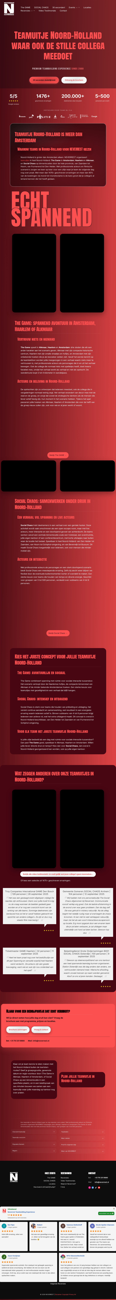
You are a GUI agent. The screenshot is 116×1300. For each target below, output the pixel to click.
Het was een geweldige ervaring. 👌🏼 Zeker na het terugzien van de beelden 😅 (43, 1239)
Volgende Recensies (58, 1287)
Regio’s (15, 1153)
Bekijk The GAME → (58, 455)
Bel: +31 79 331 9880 (15, 1043)
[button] (76, 7)
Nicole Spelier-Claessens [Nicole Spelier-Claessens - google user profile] (105, 1228)
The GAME (51, 1181)
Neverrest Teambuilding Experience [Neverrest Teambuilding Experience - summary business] (21, 1215)
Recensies (65, 1181)
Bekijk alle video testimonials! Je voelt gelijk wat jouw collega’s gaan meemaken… (58, 875)
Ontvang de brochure (75, 80)
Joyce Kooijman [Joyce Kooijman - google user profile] (14, 1258)
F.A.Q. (63, 1190)
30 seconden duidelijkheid (43, 80)
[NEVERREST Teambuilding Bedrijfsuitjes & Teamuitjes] (9, 8)
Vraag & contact (43, 1031)
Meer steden (65, 1140)
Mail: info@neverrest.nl (38, 1043)
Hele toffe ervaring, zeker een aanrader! (12, 1238)
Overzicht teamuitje (19, 1134)
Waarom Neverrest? (68, 1187)
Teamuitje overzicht (19, 1140)
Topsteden (64, 1134)
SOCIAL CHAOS (49, 1184)
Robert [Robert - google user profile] (39, 1228)
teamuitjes (25, 160)
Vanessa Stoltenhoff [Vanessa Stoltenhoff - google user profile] (74, 1228)
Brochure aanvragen (18, 1031)
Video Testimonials (68, 1184)
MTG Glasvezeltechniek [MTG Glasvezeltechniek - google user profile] (76, 1258)
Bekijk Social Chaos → (58, 634)
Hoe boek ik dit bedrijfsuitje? (44, 1190)
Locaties (52, 1187)
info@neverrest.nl (102, 1185)
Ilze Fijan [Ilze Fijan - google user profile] (11, 1228)
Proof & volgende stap (68, 1147)
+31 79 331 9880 (101, 1180)
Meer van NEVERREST (68, 1154)
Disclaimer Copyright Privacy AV (65, 1297)
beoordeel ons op (105, 1216)
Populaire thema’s (18, 1147)
